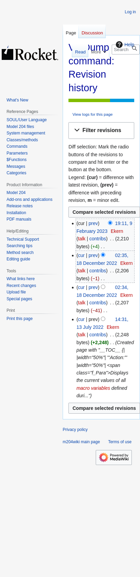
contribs (97, 238)
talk (81, 238)
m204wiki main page (81, 441)
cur (81, 255)
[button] (101, 130)
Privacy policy (75, 429)
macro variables (93, 388)
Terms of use (119, 441)
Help (124, 44)
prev (93, 223)
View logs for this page (93, 114)
